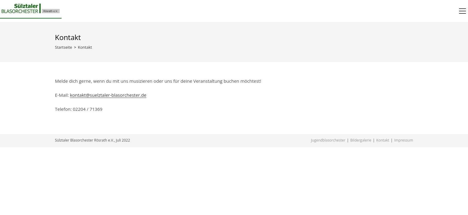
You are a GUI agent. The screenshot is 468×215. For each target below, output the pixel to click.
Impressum (403, 140)
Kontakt (382, 140)
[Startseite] (63, 47)
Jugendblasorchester (328, 140)
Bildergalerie (360, 140)
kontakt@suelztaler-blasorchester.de (108, 95)
